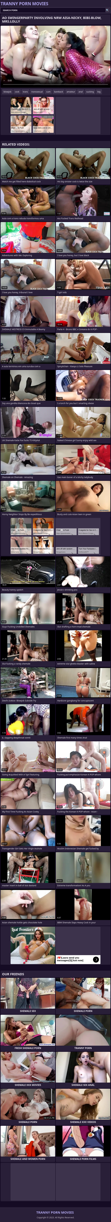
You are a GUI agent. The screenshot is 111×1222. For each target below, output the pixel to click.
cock (17, 91)
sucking (90, 91)
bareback (58, 91)
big (99, 91)
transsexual (37, 91)
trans (25, 91)
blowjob (7, 91)
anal (81, 91)
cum (48, 91)
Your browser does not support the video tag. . (55, 57)
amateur (71, 91)
